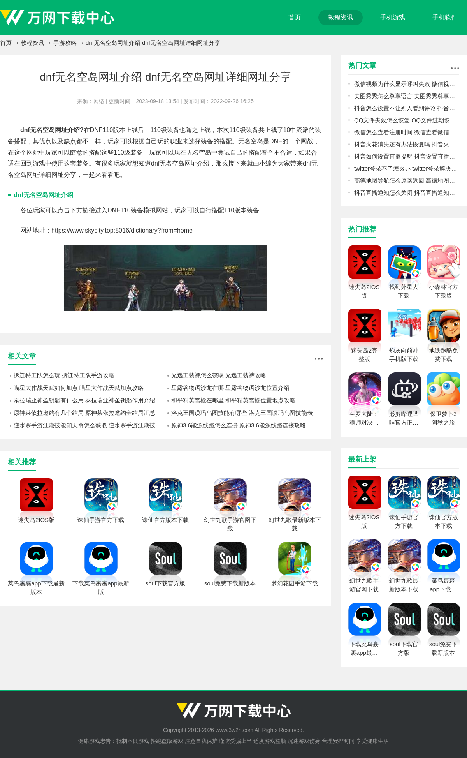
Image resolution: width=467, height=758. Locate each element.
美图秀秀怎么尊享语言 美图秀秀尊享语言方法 (406, 96)
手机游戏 (392, 17)
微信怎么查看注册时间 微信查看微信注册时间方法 (406, 132)
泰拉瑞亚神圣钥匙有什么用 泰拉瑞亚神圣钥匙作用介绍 (84, 400)
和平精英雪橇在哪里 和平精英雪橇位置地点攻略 (233, 400)
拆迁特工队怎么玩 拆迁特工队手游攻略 (64, 375)
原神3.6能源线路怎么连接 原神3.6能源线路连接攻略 (238, 425)
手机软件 (444, 17)
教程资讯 (340, 17)
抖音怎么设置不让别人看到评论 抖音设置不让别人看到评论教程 (406, 108)
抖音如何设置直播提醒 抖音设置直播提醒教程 (406, 156)
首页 (294, 17)
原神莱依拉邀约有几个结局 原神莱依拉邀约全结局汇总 (84, 412)
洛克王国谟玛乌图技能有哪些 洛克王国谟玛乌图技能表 (242, 412)
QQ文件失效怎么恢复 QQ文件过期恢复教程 (406, 120)
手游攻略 (65, 42)
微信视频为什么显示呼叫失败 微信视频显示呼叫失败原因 (406, 84)
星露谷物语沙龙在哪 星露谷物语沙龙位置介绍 (230, 387)
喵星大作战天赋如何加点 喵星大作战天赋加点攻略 (79, 387)
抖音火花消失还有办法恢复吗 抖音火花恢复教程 (406, 144)
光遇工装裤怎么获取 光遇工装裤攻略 (218, 375)
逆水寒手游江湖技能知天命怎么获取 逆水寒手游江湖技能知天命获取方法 (89, 425)
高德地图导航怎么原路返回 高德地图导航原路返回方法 (406, 180)
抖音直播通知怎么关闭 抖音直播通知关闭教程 (406, 192)
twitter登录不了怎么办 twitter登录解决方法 (406, 168)
